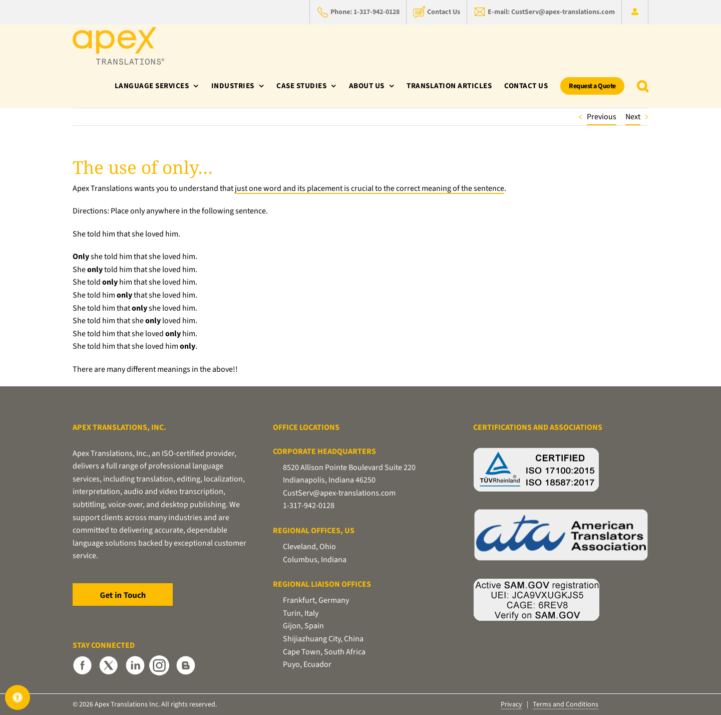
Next (632, 116)
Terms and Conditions (565, 704)
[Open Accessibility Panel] (17, 697)
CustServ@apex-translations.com (339, 493)
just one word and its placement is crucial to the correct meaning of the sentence (369, 188)
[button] (643, 86)
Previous (601, 116)
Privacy (511, 704)
